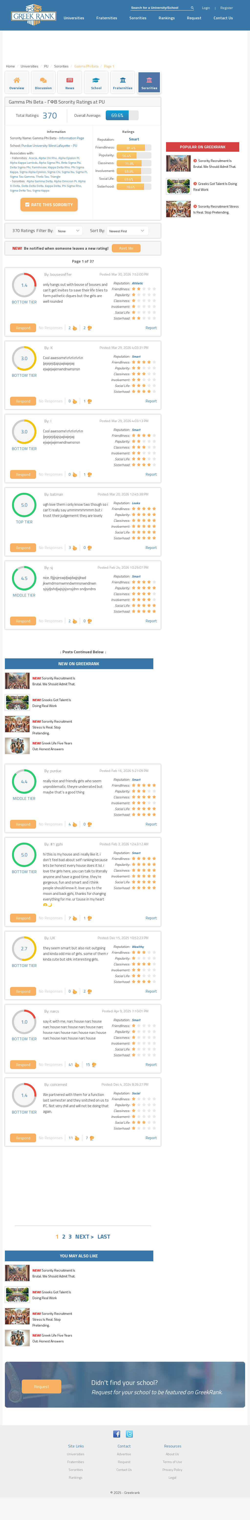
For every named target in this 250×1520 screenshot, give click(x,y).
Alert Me (126, 248)
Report (151, 328)
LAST (103, 1236)
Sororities (137, 18)
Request (194, 18)
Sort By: (97, 230)
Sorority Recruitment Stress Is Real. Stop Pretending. (52, 727)
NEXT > (84, 1236)
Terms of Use (172, 1461)
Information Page (71, 137)
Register (226, 7)
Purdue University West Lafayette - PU (49, 145)
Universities (74, 18)
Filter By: (44, 230)
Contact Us (223, 18)
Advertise (124, 1453)
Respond (23, 328)
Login (206, 7)
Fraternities (106, 18)
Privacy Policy (172, 1469)
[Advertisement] (83, 1185)
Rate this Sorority (49, 204)
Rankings (167, 18)
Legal (172, 1477)
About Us (172, 1453)
